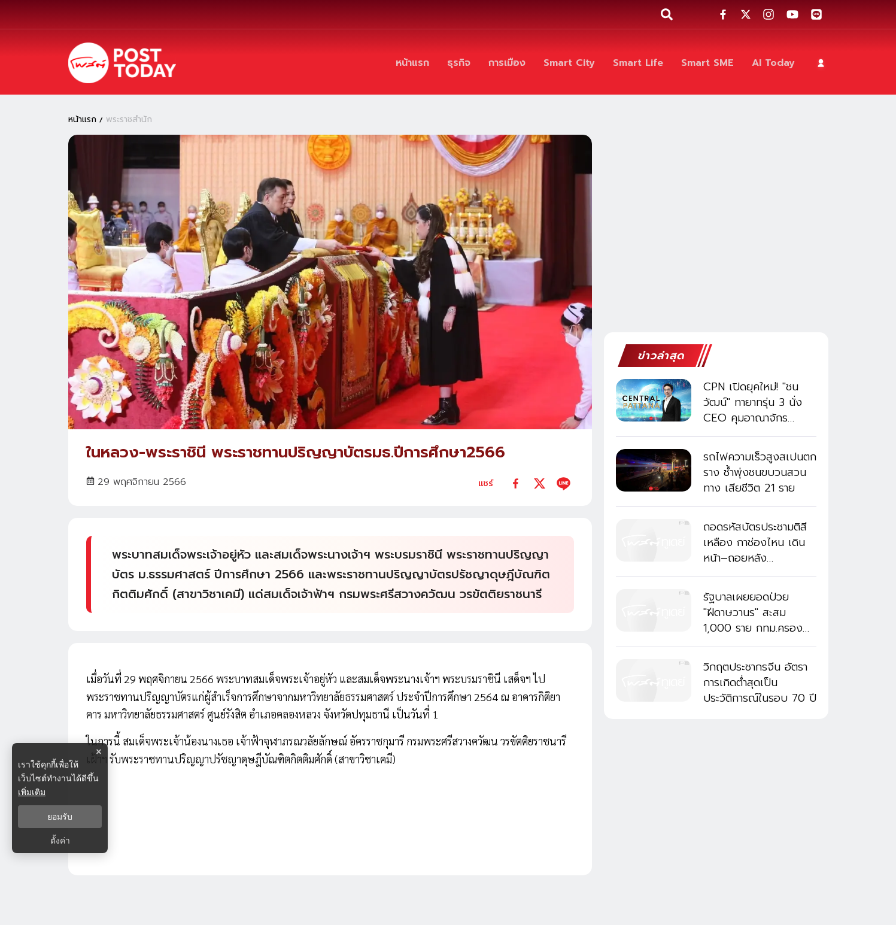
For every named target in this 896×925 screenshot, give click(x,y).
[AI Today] (773, 63)
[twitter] (539, 483)
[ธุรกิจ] (458, 63)
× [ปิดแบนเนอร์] (98, 752)
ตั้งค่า (60, 840)
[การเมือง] (507, 63)
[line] (563, 483)
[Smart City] (569, 63)
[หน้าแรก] (412, 63)
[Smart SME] (707, 63)
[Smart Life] (638, 63)
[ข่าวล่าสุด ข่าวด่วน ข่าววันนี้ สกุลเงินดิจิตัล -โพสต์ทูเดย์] (122, 63)
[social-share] (723, 14)
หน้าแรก (82, 119)
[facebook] (515, 483)
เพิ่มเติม (31, 792)
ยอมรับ (59, 816)
